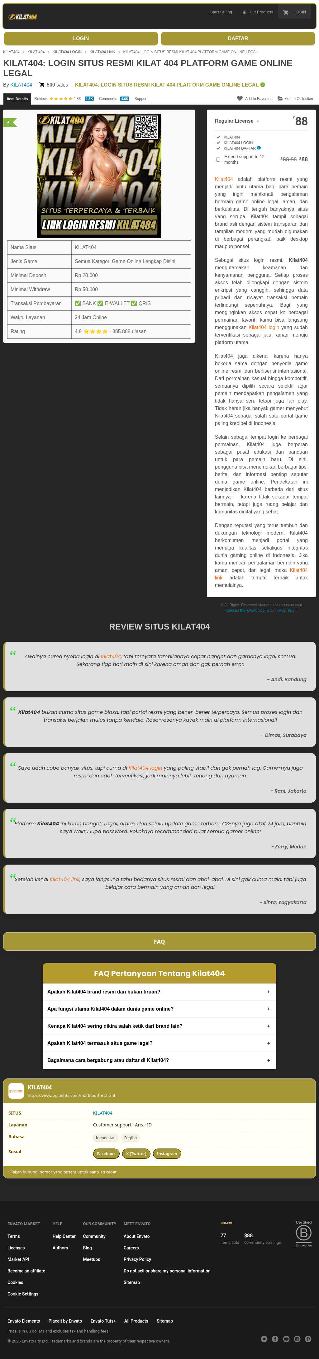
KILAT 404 (36, 52)
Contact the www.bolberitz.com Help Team (261, 610)
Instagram (167, 1153)
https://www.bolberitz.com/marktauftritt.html (71, 1095)
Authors (60, 1247)
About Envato (137, 1236)
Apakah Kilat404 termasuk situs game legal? (100, 1043)
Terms (13, 1236)
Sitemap (132, 1282)
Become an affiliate (26, 1270)
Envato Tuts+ (103, 1321)
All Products (136, 1321)
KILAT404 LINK (103, 52)
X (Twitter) (136, 1153)
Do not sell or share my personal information (167, 1270)
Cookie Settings (22, 1293)
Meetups (91, 1259)
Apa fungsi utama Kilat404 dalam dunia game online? (110, 1009)
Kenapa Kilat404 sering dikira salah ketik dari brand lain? (115, 1026)
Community (94, 1236)
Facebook (106, 1153)
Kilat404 (224, 179)
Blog (87, 1247)
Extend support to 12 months (266, 159)
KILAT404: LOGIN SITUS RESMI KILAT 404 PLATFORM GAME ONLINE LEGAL (190, 52)
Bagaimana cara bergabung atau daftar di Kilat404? (108, 1060)
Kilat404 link (64, 879)
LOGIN (81, 38)
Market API (18, 1259)
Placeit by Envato (65, 1321)
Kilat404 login (264, 327)
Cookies (15, 1282)
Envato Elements (23, 1321)
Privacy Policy (137, 1259)
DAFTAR (238, 38)
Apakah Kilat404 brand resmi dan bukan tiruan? (103, 991)
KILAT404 (11, 52)
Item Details (17, 99)
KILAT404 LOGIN (67, 52)
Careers (131, 1247)
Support (141, 99)
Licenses (16, 1247)
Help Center (64, 1236)
